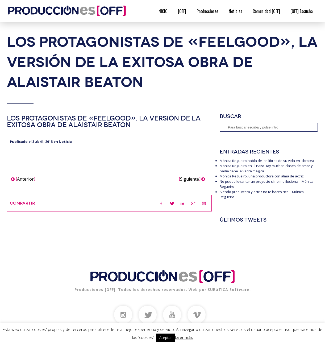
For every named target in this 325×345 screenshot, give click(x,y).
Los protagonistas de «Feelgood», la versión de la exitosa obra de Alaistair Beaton (104, 121)
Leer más (184, 337)
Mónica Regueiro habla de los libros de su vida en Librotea (267, 160)
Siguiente (192, 179)
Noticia (65, 141)
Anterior (23, 179)
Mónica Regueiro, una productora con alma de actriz (262, 176)
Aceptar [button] (165, 337)
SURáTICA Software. (229, 289)
